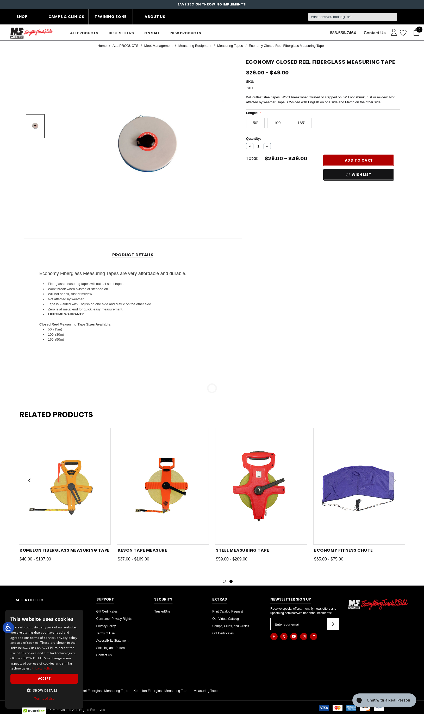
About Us (155, 16)
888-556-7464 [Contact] (343, 33)
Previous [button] (29, 480)
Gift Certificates (107, 611)
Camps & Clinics (66, 16)
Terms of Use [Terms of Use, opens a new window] (44, 698)
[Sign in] (391, 32)
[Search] (352, 17)
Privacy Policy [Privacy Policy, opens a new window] (42, 668)
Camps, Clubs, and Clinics (230, 626)
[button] (44, 690)
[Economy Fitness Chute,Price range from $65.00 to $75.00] (359, 486)
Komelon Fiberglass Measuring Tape (160, 691)
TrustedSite (162, 611)
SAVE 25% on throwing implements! (212, 4)
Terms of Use (105, 633)
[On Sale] (152, 33)
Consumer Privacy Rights (114, 619)
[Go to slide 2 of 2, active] (231, 581)
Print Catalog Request (227, 611)
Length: (253, 113)
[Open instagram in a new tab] (303, 636)
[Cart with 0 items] (415, 32)
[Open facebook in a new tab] (274, 636)
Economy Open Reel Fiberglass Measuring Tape (91, 691)
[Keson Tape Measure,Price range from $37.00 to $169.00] (163, 486)
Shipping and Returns (111, 648)
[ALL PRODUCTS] (84, 33)
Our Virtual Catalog (225, 619)
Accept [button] (44, 678)
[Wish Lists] (403, 33)
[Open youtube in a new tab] (293, 636)
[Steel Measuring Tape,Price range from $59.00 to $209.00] (261, 486)
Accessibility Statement (112, 640)
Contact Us (104, 655)
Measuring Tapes (206, 691)
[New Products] (185, 33)
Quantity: (253, 139)
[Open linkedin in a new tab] (313, 636)
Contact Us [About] (374, 33)
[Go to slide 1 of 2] (224, 581)
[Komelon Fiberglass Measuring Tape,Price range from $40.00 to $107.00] (65, 486)
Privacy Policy (106, 626)
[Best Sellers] (121, 33)
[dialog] (44, 659)
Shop (22, 16)
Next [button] (395, 480)
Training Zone (111, 16)
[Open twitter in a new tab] (284, 636)
